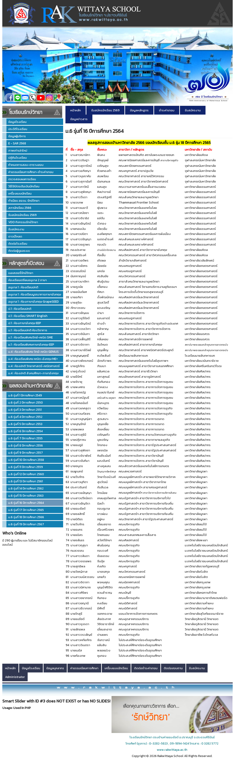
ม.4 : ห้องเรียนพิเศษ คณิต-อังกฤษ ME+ (33, 358)
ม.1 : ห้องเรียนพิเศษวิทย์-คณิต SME (30, 337)
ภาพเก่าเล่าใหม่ (17, 150)
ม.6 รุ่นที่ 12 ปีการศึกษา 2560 (26, 474)
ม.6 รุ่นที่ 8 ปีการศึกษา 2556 (25, 445)
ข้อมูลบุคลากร (55, 668)
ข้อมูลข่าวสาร (79, 119)
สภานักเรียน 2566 (19, 207)
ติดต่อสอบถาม (173, 668)
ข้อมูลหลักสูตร (139, 110)
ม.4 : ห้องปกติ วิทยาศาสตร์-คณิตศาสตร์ (34, 366)
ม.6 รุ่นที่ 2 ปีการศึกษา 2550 (25, 402)
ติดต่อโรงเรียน (17, 243)
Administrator (15, 677)
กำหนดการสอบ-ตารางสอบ (26, 164)
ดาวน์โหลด (15, 236)
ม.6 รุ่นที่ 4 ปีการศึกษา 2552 (25, 416)
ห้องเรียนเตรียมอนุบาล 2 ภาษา (27, 280)
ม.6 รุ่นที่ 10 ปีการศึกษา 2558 (26, 459)
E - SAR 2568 (17, 143)
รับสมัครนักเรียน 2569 (22, 215)
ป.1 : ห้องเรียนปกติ (19, 308)
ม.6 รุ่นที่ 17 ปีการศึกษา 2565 (26, 510)
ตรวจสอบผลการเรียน (22, 179)
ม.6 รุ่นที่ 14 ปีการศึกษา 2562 (26, 488)
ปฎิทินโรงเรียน (17, 157)
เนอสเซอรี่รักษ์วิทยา (20, 273)
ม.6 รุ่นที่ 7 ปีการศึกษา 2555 (25, 438)
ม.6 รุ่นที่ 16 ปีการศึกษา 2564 (26, 502)
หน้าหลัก (75, 110)
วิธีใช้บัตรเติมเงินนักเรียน (23, 186)
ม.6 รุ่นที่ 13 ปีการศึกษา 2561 (25, 481)
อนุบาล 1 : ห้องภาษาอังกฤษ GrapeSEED (33, 301)
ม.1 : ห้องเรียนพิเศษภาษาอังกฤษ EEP (31, 344)
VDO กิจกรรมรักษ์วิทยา (23, 222)
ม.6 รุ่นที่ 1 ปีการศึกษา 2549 (25, 395)
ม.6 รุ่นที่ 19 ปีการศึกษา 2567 (26, 524)
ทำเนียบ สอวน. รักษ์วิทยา (23, 200)
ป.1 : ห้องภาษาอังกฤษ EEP (24, 323)
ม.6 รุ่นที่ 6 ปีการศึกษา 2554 (25, 431)
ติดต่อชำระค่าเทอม (146, 668)
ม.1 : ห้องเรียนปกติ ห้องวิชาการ (27, 330)
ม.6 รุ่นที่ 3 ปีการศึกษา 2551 (25, 409)
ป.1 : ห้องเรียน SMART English (27, 315)
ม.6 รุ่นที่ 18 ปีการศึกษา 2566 (26, 517)
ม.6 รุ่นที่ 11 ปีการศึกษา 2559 (25, 467)
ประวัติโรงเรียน (17, 129)
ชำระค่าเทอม (166, 110)
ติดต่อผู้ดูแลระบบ (19, 250)
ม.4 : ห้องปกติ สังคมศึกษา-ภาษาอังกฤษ (33, 373)
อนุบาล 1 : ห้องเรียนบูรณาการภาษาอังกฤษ (34, 294)
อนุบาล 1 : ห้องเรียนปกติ (23, 287)
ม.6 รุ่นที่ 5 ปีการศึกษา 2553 (25, 424)
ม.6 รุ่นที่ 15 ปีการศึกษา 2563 (26, 495)
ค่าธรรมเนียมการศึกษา (84, 668)
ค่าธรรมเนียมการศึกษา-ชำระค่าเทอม (30, 172)
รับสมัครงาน (16, 229)
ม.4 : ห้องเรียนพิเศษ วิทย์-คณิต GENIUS (33, 351)
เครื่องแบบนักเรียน (20, 193)
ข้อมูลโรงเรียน (17, 121)
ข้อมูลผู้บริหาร (17, 136)
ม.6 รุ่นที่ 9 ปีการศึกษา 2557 (25, 452)
